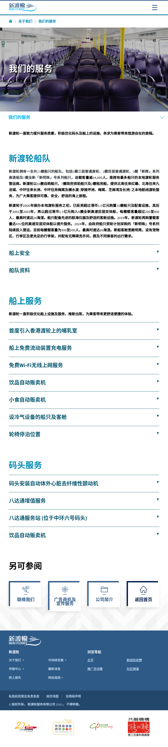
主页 (90, 660)
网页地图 (52, 696)
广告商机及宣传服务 (65, 602)
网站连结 (54, 678)
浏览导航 (94, 652)
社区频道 (133, 669)
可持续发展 (56, 660)
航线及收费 (134, 660)
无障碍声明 (73, 696)
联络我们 (26, 600)
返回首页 (143, 600)
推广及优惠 (95, 669)
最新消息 (54, 669)
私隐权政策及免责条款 (24, 696)
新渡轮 (14, 652)
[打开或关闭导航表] (154, 7)
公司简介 (104, 600)
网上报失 (15, 678)
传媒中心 (15, 669)
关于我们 (25, 21)
